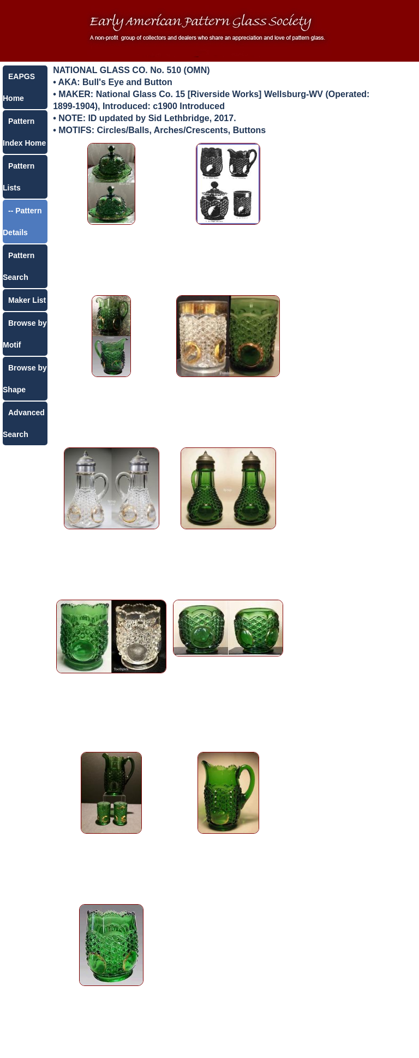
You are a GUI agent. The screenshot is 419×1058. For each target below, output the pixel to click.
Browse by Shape (25, 378)
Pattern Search (18, 266)
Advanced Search (24, 423)
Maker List (27, 300)
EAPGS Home (19, 87)
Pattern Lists (18, 177)
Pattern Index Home (24, 132)
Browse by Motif (25, 334)
